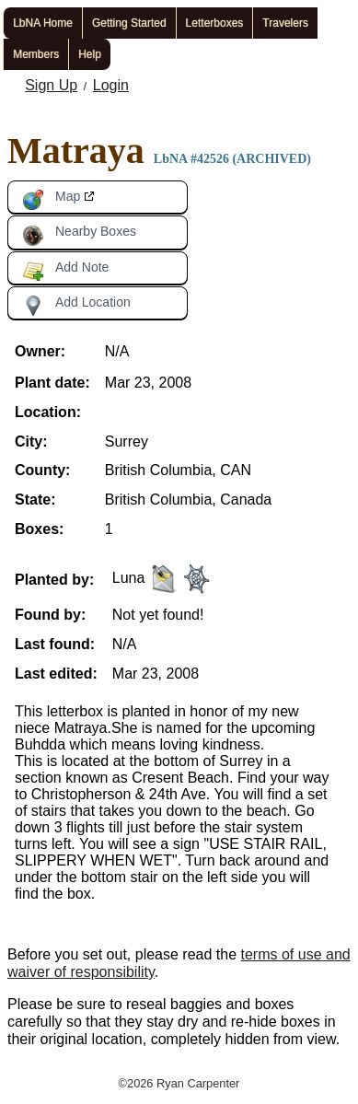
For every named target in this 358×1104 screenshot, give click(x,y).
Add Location (76, 306)
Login (111, 85)
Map (51, 200)
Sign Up (51, 85)
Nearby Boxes (79, 235)
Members (36, 54)
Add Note (65, 271)
